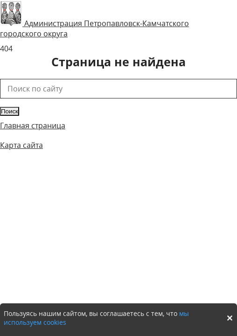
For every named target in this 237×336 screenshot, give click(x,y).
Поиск (9, 111)
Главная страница (32, 125)
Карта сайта (21, 145)
